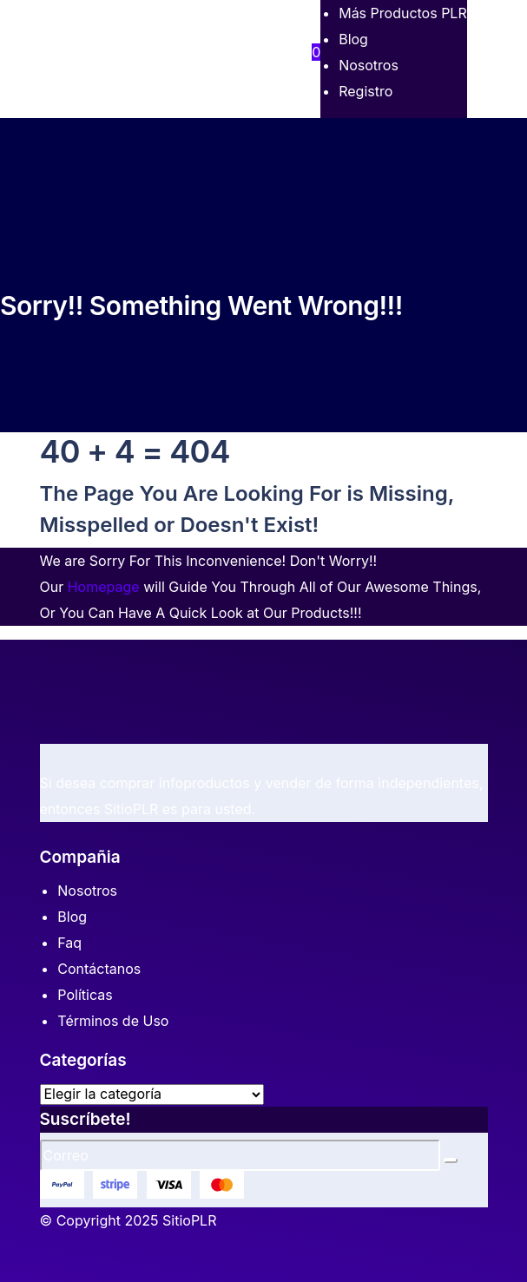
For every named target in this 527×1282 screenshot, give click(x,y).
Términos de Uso (112, 1020)
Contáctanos (99, 968)
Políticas (84, 994)
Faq (69, 942)
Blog (72, 916)
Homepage (104, 586)
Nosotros (87, 890)
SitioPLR (189, 1220)
